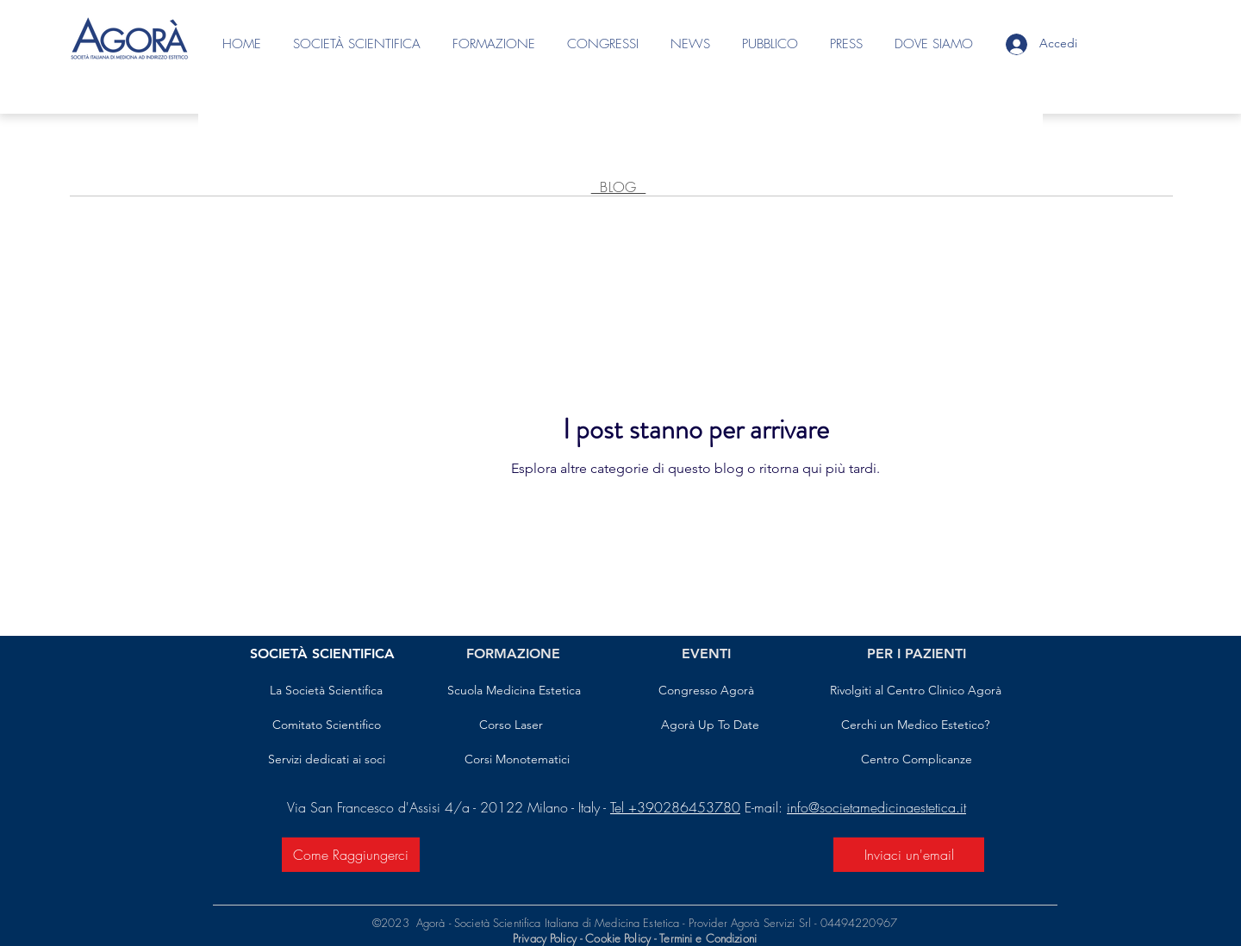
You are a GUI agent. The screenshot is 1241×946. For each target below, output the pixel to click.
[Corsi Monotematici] (516, 760)
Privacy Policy (545, 938)
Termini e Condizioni (708, 938)
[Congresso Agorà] (706, 691)
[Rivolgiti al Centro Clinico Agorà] (915, 691)
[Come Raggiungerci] (351, 854)
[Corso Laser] (511, 725)
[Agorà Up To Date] (710, 725)
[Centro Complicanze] (916, 760)
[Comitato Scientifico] (326, 725)
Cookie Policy (619, 938)
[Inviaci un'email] (908, 854)
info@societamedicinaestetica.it (876, 807)
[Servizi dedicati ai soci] (326, 760)
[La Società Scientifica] (326, 691)
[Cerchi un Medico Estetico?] (915, 725)
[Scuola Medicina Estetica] (514, 691)
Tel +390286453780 (675, 807)
